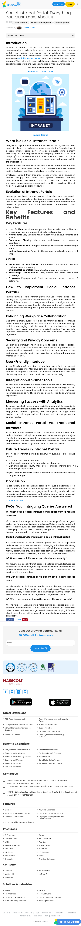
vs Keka (8, 871)
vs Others (9, 877)
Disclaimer (38, 916)
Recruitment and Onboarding (18, 813)
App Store (43, 842)
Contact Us (17, 913)
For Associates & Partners (50, 753)
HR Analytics (10, 894)
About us (7, 913)
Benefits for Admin (13, 763)
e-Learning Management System (19, 822)
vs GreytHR (10, 874)
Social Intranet (20, 22)
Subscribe (41, 648)
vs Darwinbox (44, 871)
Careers (28, 913)
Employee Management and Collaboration (51, 818)
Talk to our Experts (68, 921)
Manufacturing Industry (15, 901)
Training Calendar (47, 859)
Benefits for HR (45, 757)
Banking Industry (46, 901)
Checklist (9, 859)
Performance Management (51, 813)
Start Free (58, 4)
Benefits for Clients (13, 767)
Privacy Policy (25, 916)
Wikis (7, 842)
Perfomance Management (50, 897)
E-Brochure (10, 835)
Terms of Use (71, 913)
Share (10, 619)
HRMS (7, 890)
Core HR (8, 810)
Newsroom (10, 856)
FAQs (37, 913)
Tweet (18, 619)
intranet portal (62, 22)
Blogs (41, 835)
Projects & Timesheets (14, 817)
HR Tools (8, 852)
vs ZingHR (43, 874)
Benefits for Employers (48, 750)
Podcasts (9, 849)
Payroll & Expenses (47, 810)
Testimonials (56, 916)
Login (70, 4)
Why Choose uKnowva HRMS (17, 750)
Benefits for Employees (15, 753)
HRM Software (45, 894)
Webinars (43, 849)
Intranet (42, 890)
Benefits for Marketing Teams (18, 757)
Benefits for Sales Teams (49, 760)
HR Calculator (45, 838)
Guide (41, 856)
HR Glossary (44, 852)
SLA (46, 916)
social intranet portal (41, 22)
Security (59, 913)
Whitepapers (44, 845)
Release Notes (47, 913)
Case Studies (11, 838)
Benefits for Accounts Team (51, 763)
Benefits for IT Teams (14, 760)
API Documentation (13, 845)
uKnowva (43, 921)
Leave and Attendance (15, 897)
